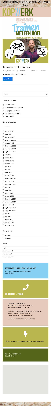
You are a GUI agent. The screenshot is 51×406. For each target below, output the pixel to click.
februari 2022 (10, 161)
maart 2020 (9, 193)
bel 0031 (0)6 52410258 (27, 2)
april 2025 (8, 134)
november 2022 (10, 149)
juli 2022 (8, 155)
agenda (32, 71)
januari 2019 (9, 223)
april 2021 (8, 172)
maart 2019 (9, 220)
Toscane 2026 (10, 105)
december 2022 (10, 146)
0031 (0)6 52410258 (16, 313)
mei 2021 (8, 169)
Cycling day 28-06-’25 (12, 111)
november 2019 (10, 202)
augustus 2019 (10, 211)
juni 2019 (8, 217)
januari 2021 (9, 175)
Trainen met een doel (17, 67)
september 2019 (10, 208)
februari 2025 (10, 137)
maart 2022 (9, 158)
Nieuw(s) (8, 238)
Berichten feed (8, 251)
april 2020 (8, 190)
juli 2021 (8, 167)
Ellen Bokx (22, 71)
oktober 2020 (9, 181)
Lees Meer (7, 79)
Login (4, 248)
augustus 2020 (10, 184)
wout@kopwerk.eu (14, 315)
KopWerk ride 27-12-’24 (13, 113)
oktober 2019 (9, 205)
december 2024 (10, 140)
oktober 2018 (9, 225)
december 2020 (10, 178)
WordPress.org (8, 257)
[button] (25, 379)
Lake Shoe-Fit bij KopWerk (14, 108)
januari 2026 (9, 131)
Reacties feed (7, 254)
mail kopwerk (43, 2)
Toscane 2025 (10, 116)
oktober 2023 (9, 143)
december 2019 (10, 199)
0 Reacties (42, 71)
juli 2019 (8, 214)
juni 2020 (8, 187)
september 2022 (10, 152)
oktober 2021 (9, 164)
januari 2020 (9, 196)
